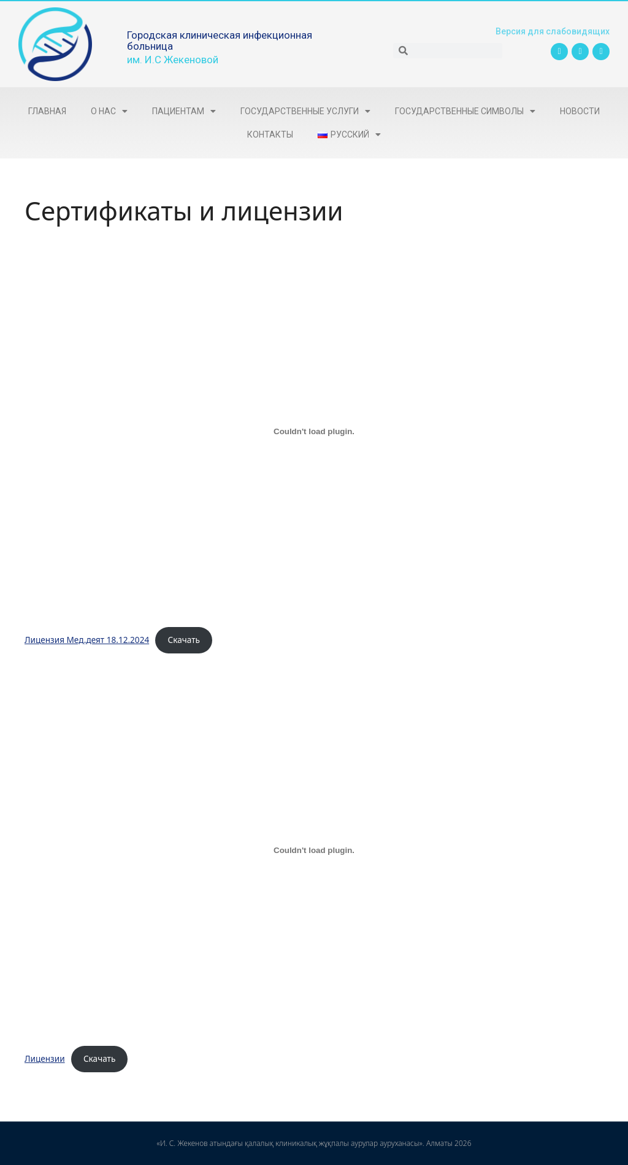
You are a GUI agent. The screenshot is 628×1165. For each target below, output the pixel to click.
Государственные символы (465, 111)
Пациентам (184, 111)
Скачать (184, 639)
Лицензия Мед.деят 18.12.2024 (87, 639)
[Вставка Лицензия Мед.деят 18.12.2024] (314, 431)
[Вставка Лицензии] (314, 850)
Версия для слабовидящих (550, 31)
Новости (580, 111)
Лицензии (45, 1058)
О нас (109, 111)
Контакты (270, 134)
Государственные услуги (305, 111)
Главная (47, 111)
